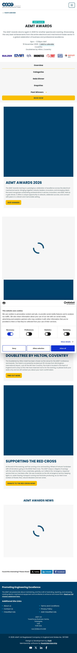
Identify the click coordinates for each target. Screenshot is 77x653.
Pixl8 (50, 641)
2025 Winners (13, 202)
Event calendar (10, 13)
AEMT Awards (39, 22)
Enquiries (38, 85)
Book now (38, 98)
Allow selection (38, 348)
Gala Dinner (38, 78)
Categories (38, 72)
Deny (14, 348)
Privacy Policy (46, 609)
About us (7, 606)
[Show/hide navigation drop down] (72, 5)
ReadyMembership (49, 643)
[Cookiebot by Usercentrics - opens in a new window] (65, 303)
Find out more (13, 375)
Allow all (63, 348)
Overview (38, 65)
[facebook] (46, 648)
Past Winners (37, 92)
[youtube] (31, 648)
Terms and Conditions (50, 606)
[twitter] (36, 648)
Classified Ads (9, 612)
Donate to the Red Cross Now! (21, 483)
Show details (66, 342)
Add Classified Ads (49, 612)
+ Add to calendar (46, 44)
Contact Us (8, 609)
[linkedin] (41, 648)
